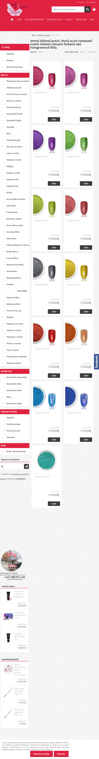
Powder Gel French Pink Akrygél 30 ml (19, 594)
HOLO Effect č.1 (41, 92)
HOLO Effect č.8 (41, 284)
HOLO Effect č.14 (74, 413)
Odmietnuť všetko (41, 753)
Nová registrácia (91, 2)
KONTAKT (69, 19)
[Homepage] (12, 19)
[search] (87, 9)
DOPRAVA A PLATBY (54, 19)
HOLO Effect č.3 (41, 156)
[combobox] (83, 51)
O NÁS (19, 19)
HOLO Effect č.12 (74, 348)
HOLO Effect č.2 (73, 92)
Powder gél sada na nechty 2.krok (20, 615)
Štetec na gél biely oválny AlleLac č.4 (19, 691)
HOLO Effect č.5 (73, 156)
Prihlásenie (80, 2)
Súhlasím (61, 753)
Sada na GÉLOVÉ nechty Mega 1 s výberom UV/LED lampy (20, 669)
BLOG (92, 19)
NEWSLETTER (81, 19)
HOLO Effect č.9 (73, 284)
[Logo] (17, 9)
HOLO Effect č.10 (42, 348)
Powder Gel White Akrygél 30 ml (19, 636)
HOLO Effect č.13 (42, 413)
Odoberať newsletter (10, 459)
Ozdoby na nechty (43, 35)
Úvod (34, 35)
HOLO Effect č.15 (42, 477)
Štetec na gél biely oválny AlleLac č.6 (19, 712)
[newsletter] (26, 466)
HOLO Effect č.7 (73, 220)
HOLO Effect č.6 (41, 220)
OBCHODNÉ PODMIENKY (34, 19)
